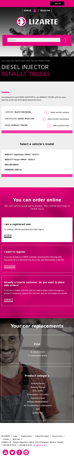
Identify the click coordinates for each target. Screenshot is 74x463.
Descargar (9, 266)
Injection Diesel (20, 60)
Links (15, 436)
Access (8, 235)
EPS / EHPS (38, 391)
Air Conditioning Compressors (38, 405)
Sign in (27, 10)
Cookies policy (26, 436)
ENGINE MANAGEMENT (37, 402)
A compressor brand (37, 355)
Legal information (42, 436)
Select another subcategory (58, 119)
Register (45, 10)
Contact (8, 299)
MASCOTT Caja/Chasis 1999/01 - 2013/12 (22, 155)
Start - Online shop (7, 60)
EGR (38, 409)
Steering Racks (38, 383)
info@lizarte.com (40, 445)
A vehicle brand (38, 352)
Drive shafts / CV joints (38, 394)
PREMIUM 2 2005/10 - (13, 170)
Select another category (60, 112)
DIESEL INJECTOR (31, 60)
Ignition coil (37, 413)
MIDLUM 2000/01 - (12, 165)
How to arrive (57, 436)
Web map (16, 439)
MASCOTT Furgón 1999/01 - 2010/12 (20, 160)
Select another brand (61, 126)
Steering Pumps (37, 387)
